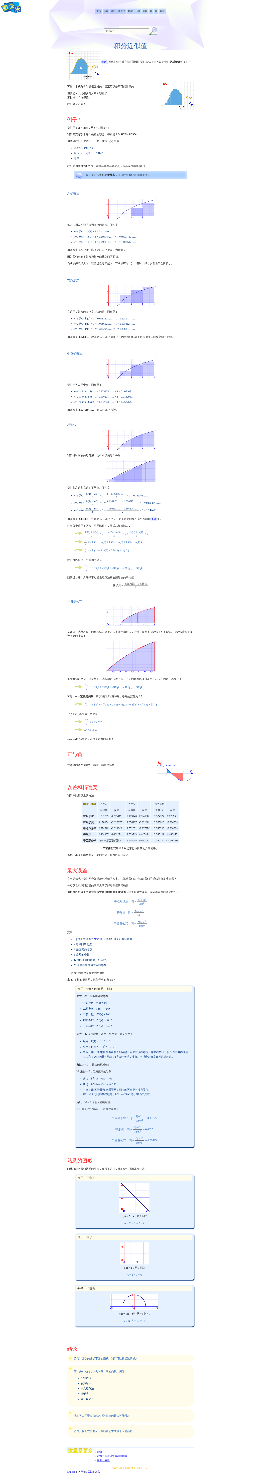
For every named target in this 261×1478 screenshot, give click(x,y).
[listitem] (98, 11)
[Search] (126, 31)
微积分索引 (103, 1460)
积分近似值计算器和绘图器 (112, 1456)
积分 (105, 61)
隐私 (97, 1471)
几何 (137, 11)
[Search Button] (153, 31)
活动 (106, 11)
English (71, 1471)
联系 (89, 1471)
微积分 (121, 11)
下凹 (154, 518)
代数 (113, 11)
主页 (98, 11)
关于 (81, 1471)
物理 (162, 11)
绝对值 (98, 939)
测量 (145, 11)
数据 (130, 11)
